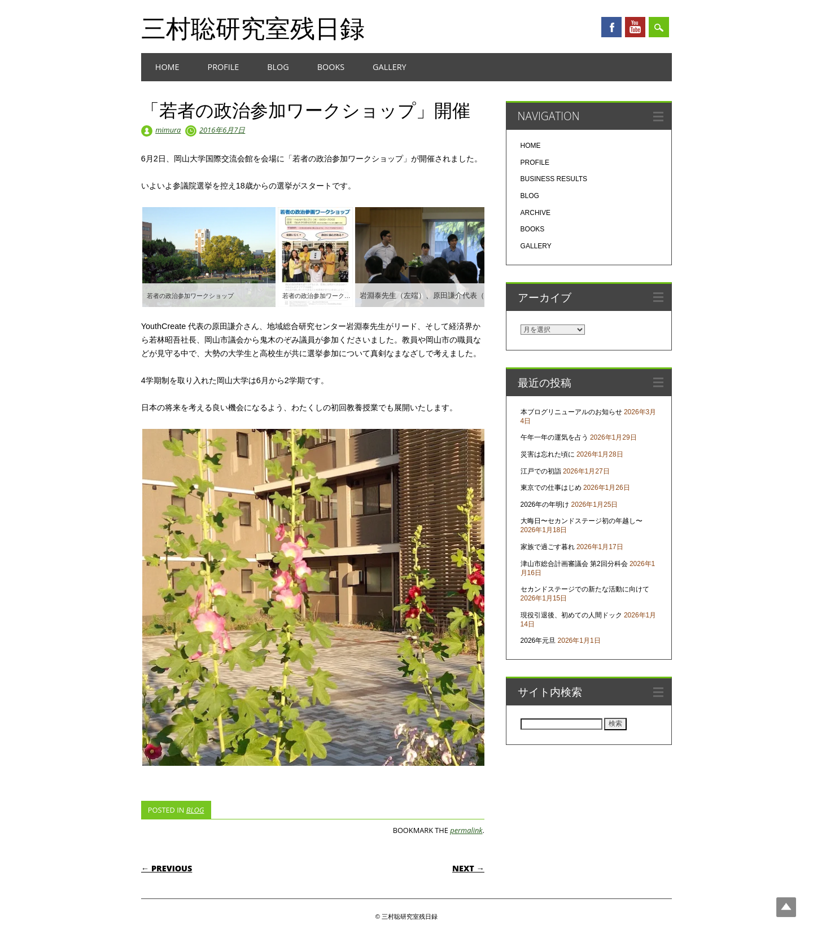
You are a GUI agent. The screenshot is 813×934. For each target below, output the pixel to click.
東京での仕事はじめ (551, 488)
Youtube (635, 27)
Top (786, 907)
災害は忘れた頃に (548, 454)
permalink (466, 830)
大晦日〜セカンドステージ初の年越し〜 (581, 521)
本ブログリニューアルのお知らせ (571, 412)
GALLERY (389, 67)
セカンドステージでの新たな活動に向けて (585, 589)
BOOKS (330, 67)
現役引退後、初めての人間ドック (571, 615)
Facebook (611, 27)
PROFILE (223, 67)
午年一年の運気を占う (554, 437)
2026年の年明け (545, 504)
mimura (168, 130)
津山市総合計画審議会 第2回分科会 (574, 564)
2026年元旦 (538, 640)
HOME (167, 67)
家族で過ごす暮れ (548, 547)
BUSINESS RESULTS (554, 179)
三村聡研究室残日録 (253, 28)
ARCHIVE (535, 213)
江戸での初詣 (541, 471)
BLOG (278, 67)
